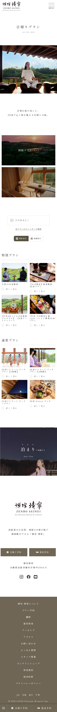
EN (24, 694)
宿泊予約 (44, 708)
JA (18, 694)
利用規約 (28, 670)
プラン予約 (28, 610)
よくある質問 (28, 650)
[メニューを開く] (51, 5)
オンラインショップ (28, 663)
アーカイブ (28, 630)
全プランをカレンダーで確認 (28, 229)
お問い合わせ (28, 643)
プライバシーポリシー (28, 683)
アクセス (28, 636)
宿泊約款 (28, 676)
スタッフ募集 (28, 656)
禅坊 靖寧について (28, 603)
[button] (28, 220)
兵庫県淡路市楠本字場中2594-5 (28, 567)
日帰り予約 (19, 708)
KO (31, 694)
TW (38, 694)
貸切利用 (28, 623)
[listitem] (28, 150)
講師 (28, 616)
